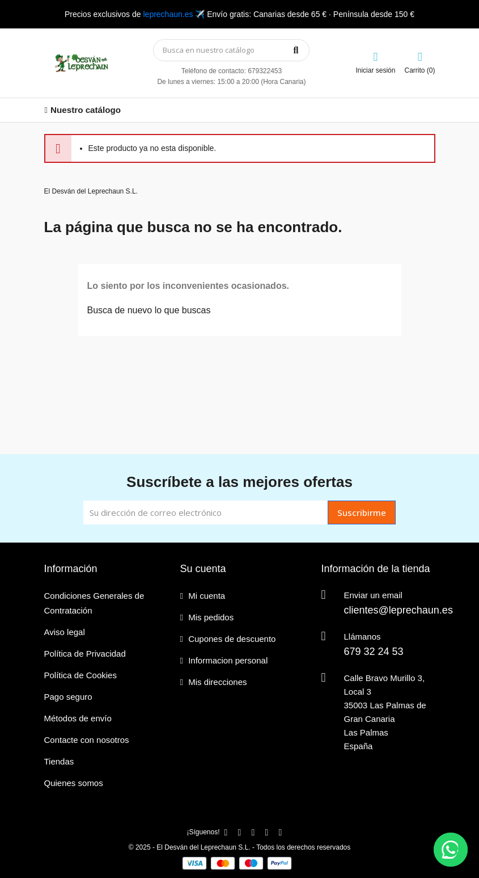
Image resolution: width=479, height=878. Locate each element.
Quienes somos (73, 783)
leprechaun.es (168, 14)
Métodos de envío (78, 718)
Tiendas (59, 761)
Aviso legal (64, 632)
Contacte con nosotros (86, 740)
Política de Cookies (80, 675)
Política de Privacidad (85, 653)
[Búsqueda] (231, 50)
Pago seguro (68, 696)
